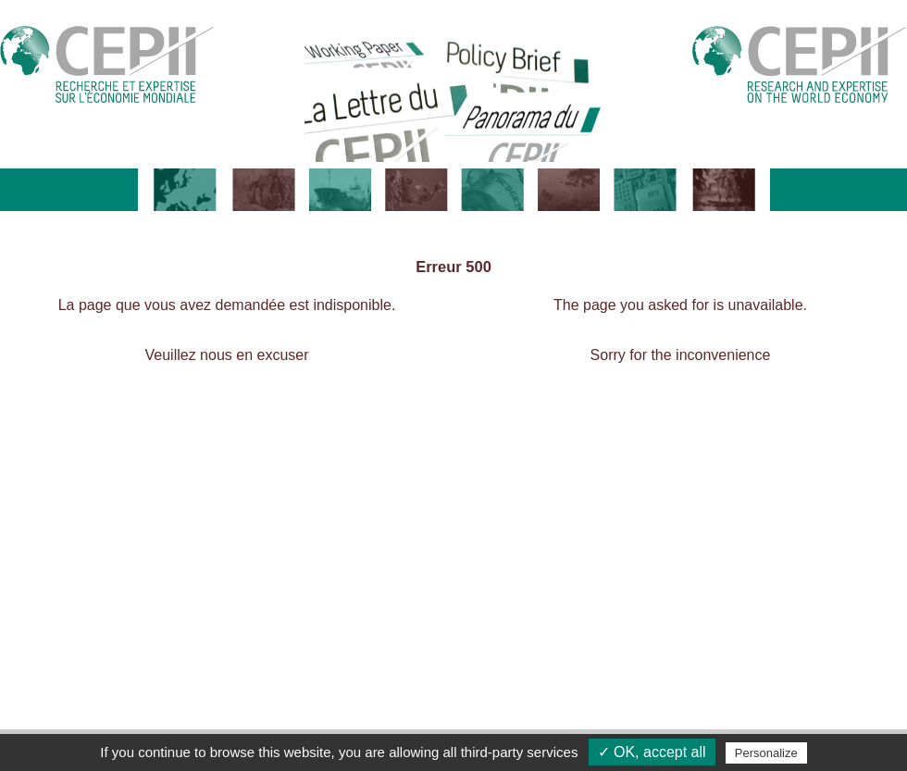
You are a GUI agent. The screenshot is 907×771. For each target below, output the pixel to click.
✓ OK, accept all (652, 752)
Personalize (766, 753)
